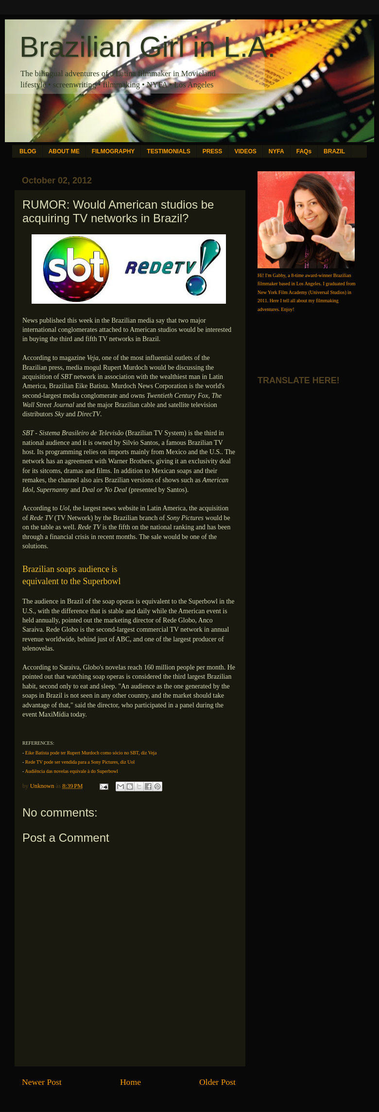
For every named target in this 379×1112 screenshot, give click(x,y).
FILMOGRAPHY (113, 151)
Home (130, 1082)
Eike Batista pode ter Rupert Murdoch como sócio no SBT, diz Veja (91, 752)
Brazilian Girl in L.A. (147, 47)
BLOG (27, 151)
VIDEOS (245, 151)
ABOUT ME (64, 151)
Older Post (217, 1082)
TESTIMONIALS (168, 151)
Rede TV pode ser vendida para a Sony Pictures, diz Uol (80, 762)
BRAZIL (334, 151)
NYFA (276, 151)
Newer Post (42, 1082)
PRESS (213, 151)
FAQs (303, 151)
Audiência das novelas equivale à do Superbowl (71, 771)
